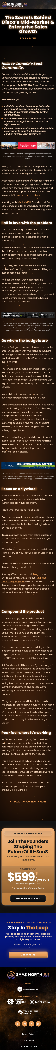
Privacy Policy (28, 1034)
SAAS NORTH (24, 202)
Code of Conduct (28, 1040)
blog (35, 574)
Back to (28, 801)
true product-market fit (28, 195)
